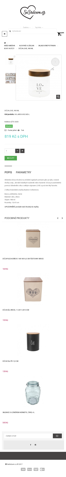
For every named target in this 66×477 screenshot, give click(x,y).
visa (23, 469)
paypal (29, 469)
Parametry (23, 172)
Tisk (22, 130)
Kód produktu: (9, 114)
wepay (42, 469)
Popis (8, 172)
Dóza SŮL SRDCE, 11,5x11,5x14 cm (16, 310)
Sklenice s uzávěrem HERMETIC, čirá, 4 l (18, 412)
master (36, 469)
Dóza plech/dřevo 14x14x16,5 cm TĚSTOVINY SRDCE (23, 259)
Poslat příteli (12, 130)
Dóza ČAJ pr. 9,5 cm (10, 361)
